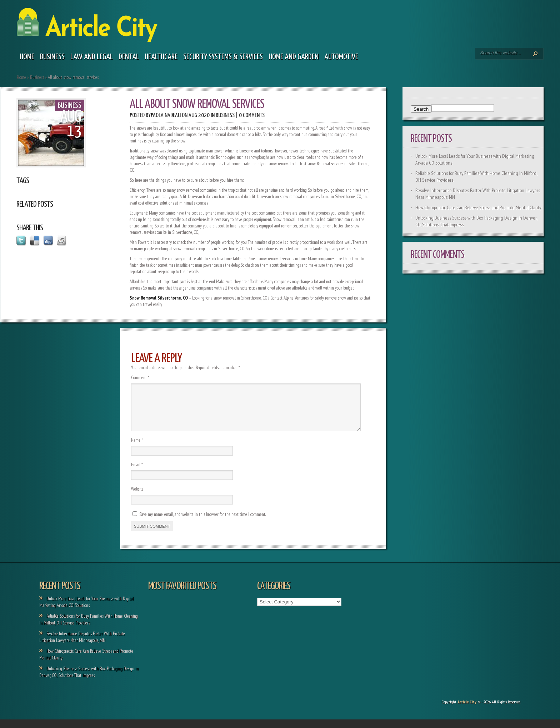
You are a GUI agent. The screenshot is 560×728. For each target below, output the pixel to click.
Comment (140, 378)
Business (52, 57)
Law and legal (91, 57)
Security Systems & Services (223, 57)
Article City (467, 710)
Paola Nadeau (166, 115)
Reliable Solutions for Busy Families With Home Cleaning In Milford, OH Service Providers (88, 628)
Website (137, 497)
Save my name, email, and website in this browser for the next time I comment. (202, 523)
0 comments (252, 115)
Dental (129, 57)
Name (137, 449)
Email (137, 473)
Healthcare (161, 57)
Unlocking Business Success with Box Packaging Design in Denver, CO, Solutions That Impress (89, 680)
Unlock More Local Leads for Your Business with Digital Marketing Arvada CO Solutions (86, 610)
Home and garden (294, 57)
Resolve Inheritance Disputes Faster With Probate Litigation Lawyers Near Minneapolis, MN (82, 645)
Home (27, 57)
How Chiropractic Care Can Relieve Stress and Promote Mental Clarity (478, 207)
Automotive (341, 57)
